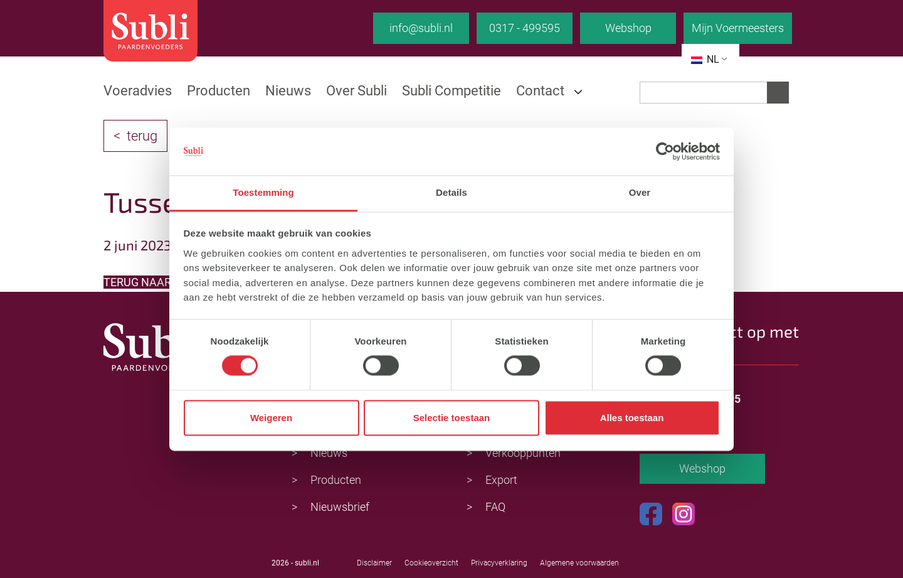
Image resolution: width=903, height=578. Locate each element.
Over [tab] (640, 193)
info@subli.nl (421, 28)
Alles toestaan (632, 417)
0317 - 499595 (524, 28)
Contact (540, 91)
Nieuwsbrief (339, 506)
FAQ (495, 506)
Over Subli (356, 91)
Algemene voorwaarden (579, 563)
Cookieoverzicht (431, 563)
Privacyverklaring (499, 563)
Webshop (628, 28)
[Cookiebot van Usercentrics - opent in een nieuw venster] (665, 151)
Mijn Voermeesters (738, 28)
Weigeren (271, 417)
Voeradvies (137, 91)
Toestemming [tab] (263, 193)
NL (705, 59)
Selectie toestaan (451, 417)
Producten (218, 91)
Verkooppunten (523, 452)
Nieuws (288, 91)
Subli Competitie (451, 91)
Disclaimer (374, 563)
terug (142, 136)
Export (501, 479)
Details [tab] (451, 193)
